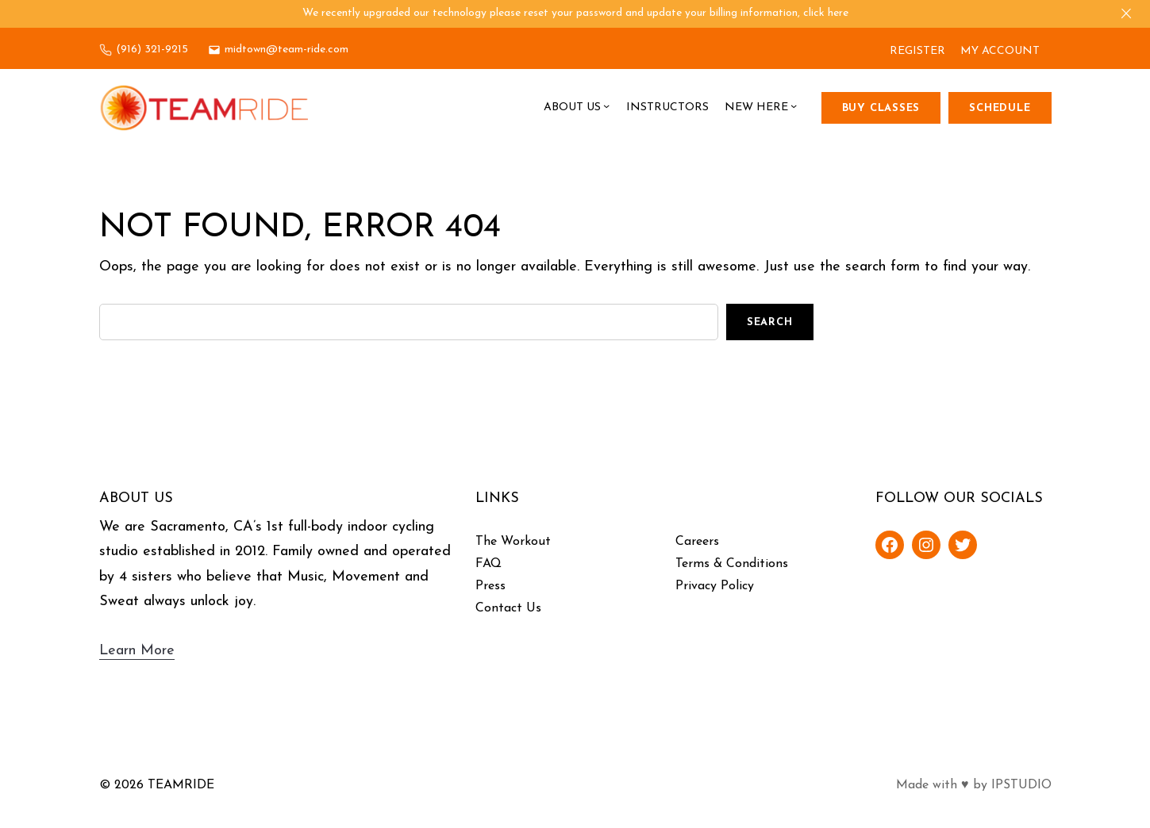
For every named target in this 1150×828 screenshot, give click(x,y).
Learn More (137, 650)
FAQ (488, 564)
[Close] (1126, 13)
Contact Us (508, 608)
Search (770, 322)
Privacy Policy (714, 586)
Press (490, 586)
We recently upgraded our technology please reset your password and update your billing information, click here (575, 13)
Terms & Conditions (731, 564)
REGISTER (917, 51)
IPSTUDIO (1021, 785)
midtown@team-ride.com (286, 50)
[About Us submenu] (606, 108)
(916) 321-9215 (152, 50)
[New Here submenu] (793, 108)
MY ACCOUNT (1000, 51)
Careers (697, 541)
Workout (526, 541)
